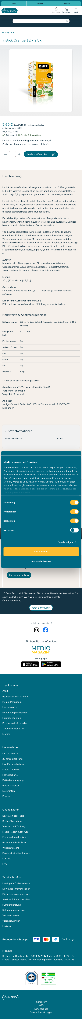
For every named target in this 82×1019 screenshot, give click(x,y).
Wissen (40, 3)
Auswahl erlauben (41, 561)
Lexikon (6, 926)
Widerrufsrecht (10, 848)
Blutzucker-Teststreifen (15, 696)
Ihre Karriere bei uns (13, 764)
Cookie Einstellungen (41, 1012)
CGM (5, 691)
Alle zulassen (41, 551)
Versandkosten (38, 125)
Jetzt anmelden (41, 607)
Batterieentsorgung (13, 780)
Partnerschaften (10, 785)
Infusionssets (9, 707)
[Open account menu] (56, 10)
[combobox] (41, 21)
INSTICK (9, 32)
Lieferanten (8, 791)
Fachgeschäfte (10, 775)
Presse (6, 796)
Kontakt (6, 858)
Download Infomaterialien (16, 888)
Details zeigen (65, 542)
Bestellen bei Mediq (13, 815)
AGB (41, 1005)
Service (67, 3)
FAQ (4, 864)
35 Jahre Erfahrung (12, 759)
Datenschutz (41, 1009)
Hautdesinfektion (11, 718)
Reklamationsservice (13, 910)
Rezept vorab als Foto (14, 842)
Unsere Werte (10, 753)
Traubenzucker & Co (13, 728)
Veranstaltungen (11, 920)
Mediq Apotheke (11, 769)
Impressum (41, 1001)
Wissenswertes (10, 915)
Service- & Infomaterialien (16, 899)
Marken (6, 734)
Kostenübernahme (12, 821)
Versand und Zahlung (13, 826)
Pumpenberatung (11, 904)
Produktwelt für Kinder (14, 723)
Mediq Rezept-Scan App (15, 831)
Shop (14, 3)
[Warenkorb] (66, 10)
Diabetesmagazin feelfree (16, 894)
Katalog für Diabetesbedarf (16, 883)
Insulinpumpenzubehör (14, 712)
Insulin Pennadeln (12, 702)
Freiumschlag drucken (14, 837)
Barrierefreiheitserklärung (16, 853)
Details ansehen (19, 575)
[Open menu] (76, 10)
